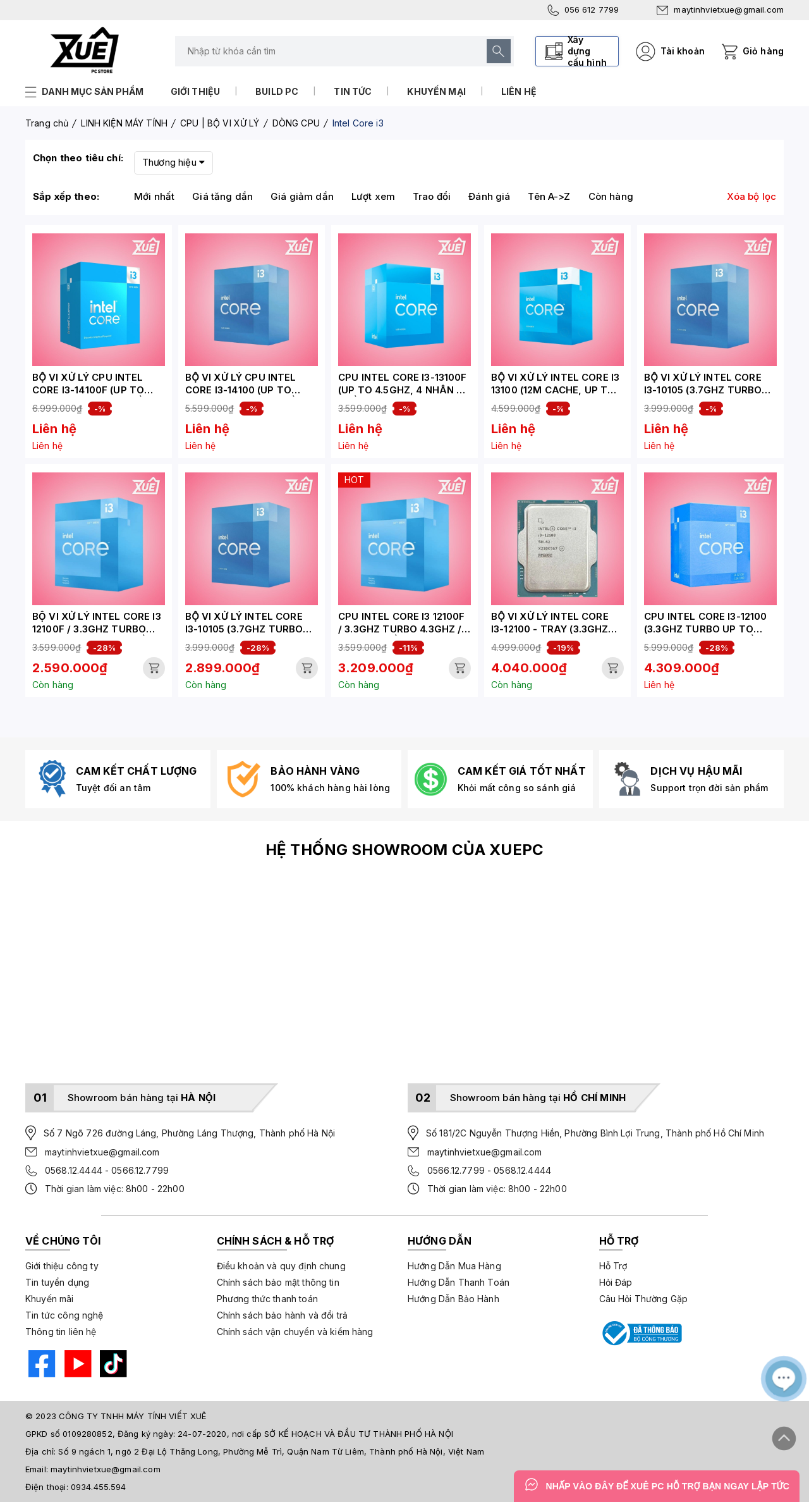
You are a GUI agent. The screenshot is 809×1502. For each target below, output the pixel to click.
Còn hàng (610, 196)
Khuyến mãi (49, 1298)
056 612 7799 (583, 10)
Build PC (276, 91)
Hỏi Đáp (616, 1282)
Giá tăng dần (222, 196)
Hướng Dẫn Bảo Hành (453, 1298)
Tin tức (353, 91)
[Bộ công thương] (641, 1333)
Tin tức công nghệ (64, 1315)
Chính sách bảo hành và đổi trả (282, 1315)
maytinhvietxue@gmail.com (720, 9)
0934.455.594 (98, 1487)
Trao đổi (432, 196)
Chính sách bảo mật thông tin (278, 1282)
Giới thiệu (196, 91)
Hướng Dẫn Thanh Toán (458, 1282)
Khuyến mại (436, 91)
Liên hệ (519, 91)
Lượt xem (373, 196)
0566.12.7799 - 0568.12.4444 (489, 1170)
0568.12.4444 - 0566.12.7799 (107, 1170)
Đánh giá (489, 196)
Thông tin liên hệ (61, 1331)
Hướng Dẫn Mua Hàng (454, 1265)
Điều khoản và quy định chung (281, 1265)
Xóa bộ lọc (752, 196)
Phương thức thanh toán (267, 1298)
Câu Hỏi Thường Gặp (643, 1298)
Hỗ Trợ (613, 1265)
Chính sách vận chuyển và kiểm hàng (295, 1331)
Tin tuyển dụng (57, 1282)
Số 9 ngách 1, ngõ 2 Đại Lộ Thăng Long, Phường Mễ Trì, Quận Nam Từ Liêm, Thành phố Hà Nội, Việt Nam (271, 1451)
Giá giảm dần (302, 196)
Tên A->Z (549, 196)
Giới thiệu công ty (62, 1265)
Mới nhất (154, 196)
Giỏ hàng (763, 51)
